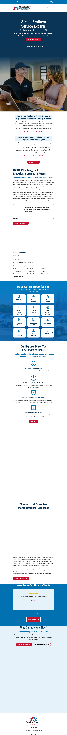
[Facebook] (30, 584)
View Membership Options (33, 46)
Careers (33, 566)
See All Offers (33, 162)
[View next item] (37, 506)
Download (40, 131)
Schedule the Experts (34, 39)
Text (27, 131)
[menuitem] (23, 602)
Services (33, 560)
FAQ (34, 563)
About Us (33, 422)
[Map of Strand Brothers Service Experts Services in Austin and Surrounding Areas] (33, 238)
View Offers (51, 2)
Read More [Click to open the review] (33, 493)
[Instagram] (32, 584)
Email (33, 131)
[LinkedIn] (34, 584)
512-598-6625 (18, 259)
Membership (33, 572)
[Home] (22, 8)
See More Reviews (33, 512)
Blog (33, 569)
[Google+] (37, 584)
